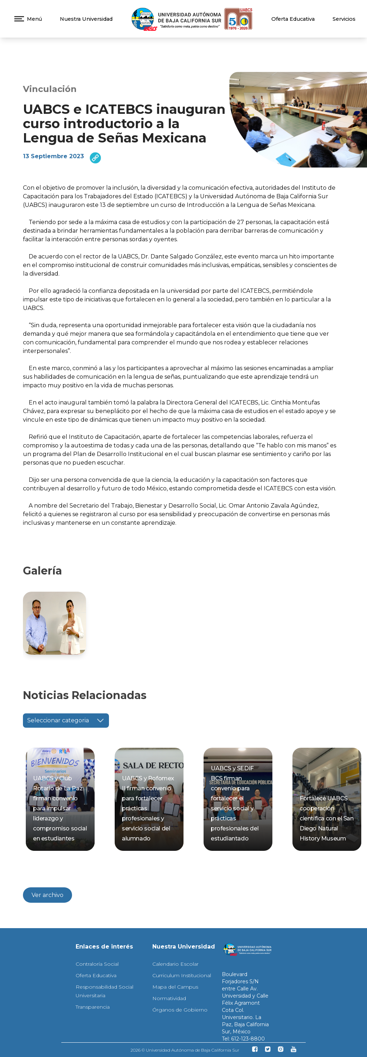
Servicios (344, 19)
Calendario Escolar (175, 964)
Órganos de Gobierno (180, 1010)
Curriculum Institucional (181, 975)
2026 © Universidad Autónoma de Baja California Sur (184, 1050)
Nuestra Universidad (86, 19)
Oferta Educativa (293, 19)
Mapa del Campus (175, 987)
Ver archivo (47, 895)
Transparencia (93, 1007)
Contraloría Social (97, 964)
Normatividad (169, 998)
